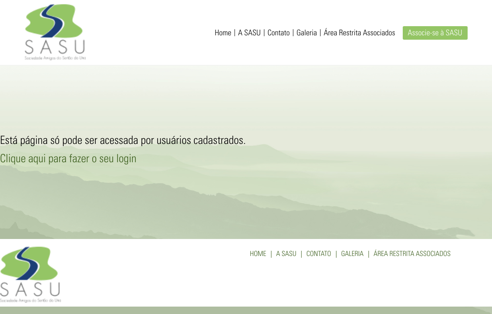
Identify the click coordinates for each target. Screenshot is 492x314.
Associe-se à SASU (435, 34)
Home (223, 34)
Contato (278, 34)
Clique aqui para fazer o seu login (68, 160)
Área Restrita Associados (359, 34)
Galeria (307, 34)
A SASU (249, 34)
